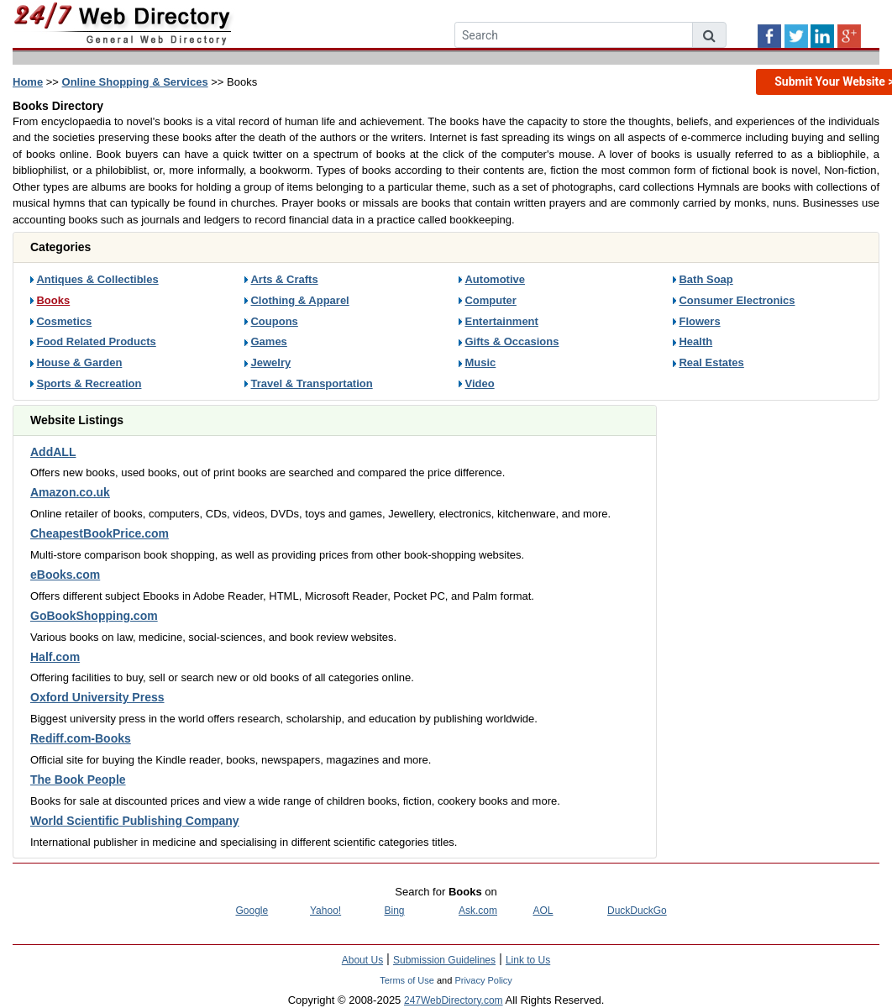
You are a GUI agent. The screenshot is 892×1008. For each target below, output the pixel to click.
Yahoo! (325, 910)
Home (28, 82)
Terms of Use (407, 980)
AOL (543, 910)
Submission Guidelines (444, 960)
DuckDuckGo (637, 910)
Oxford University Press (97, 697)
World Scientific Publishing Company (134, 820)
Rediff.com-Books (80, 738)
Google (252, 910)
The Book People (78, 779)
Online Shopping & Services (135, 82)
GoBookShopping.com (94, 615)
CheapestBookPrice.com (99, 533)
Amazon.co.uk (70, 492)
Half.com (55, 657)
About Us (362, 960)
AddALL (53, 452)
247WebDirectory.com (453, 1000)
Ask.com (478, 910)
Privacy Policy (483, 980)
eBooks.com (65, 574)
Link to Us (528, 960)
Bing (395, 910)
